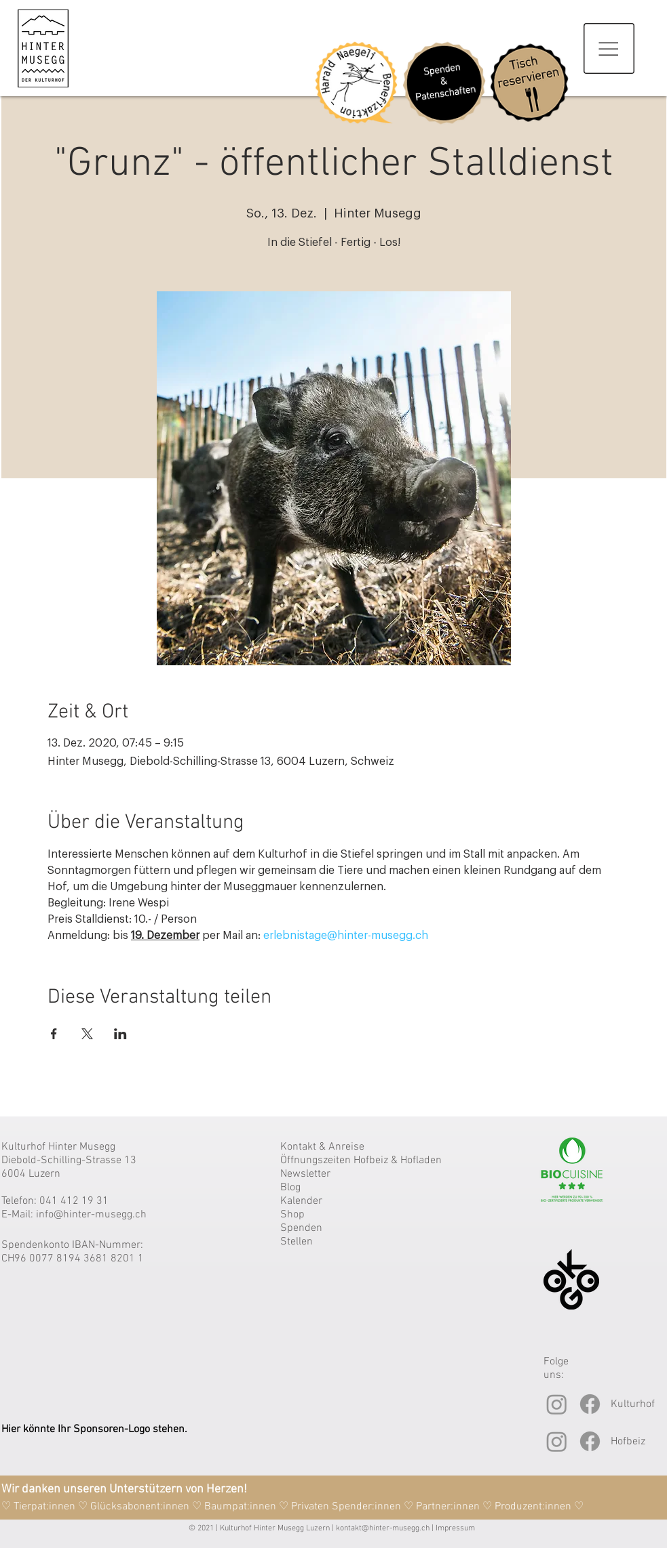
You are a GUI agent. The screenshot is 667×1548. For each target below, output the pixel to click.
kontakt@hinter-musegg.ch (383, 1528)
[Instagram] (557, 1404)
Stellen (296, 1242)
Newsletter (305, 1174)
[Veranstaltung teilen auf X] (87, 1033)
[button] (609, 48)
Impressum (455, 1528)
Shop (292, 1214)
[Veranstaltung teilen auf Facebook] (53, 1033)
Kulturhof (633, 1404)
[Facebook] (590, 1404)
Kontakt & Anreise (322, 1147)
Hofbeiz (628, 1441)
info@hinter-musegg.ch (91, 1214)
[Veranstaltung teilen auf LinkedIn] (120, 1033)
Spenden (301, 1228)
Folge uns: (556, 1368)
